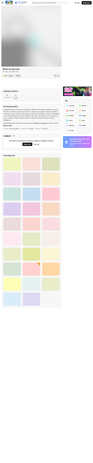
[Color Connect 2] (51, 239)
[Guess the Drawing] (12, 299)
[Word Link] (51, 179)
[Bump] (31, 164)
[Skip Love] (31, 299)
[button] (7, 125)
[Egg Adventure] (31, 254)
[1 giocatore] (71, 106)
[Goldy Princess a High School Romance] (12, 254)
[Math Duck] (51, 194)
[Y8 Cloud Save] (71, 130)
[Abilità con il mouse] (84, 106)
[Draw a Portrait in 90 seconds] (51, 224)
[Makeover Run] (51, 284)
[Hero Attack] (12, 194)
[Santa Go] (12, 239)
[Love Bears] (51, 269)
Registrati (86, 3)
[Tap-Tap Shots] (12, 179)
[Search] (33, 2)
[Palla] (84, 120)
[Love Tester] (51, 254)
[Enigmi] (84, 115)
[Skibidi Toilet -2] (51, 209)
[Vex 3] (12, 164)
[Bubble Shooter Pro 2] (31, 194)
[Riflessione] (71, 125)
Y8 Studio (31, 128)
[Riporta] (56, 75)
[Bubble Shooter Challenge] (12, 209)
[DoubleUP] (31, 209)
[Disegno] (71, 115)
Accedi (76, 3)
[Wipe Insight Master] (12, 224)
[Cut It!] (31, 179)
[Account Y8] (71, 110)
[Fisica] (71, 120)
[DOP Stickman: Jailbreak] (12, 269)
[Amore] (84, 110)
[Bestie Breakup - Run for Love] (31, 239)
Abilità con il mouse (40, 123)
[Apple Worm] (51, 164)
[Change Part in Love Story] (31, 269)
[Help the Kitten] (31, 284)
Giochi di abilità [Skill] (14, 128)
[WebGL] (84, 125)
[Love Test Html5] (31, 224)
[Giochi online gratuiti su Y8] (9, 3)
